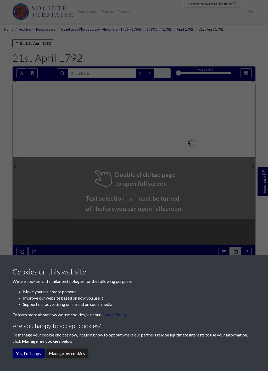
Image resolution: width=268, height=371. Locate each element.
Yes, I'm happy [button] (28, 353)
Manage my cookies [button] (67, 353)
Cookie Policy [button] (114, 314)
